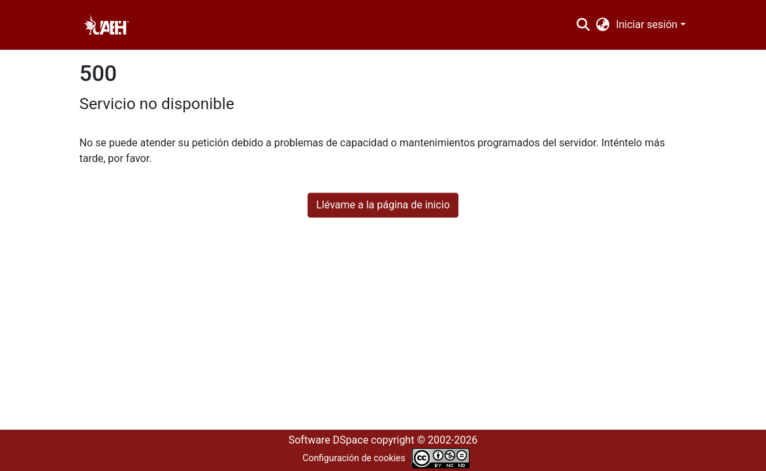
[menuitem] (603, 25)
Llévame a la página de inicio (383, 205)
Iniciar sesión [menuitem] (646, 24)
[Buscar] (583, 25)
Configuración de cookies (353, 458)
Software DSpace (328, 440)
